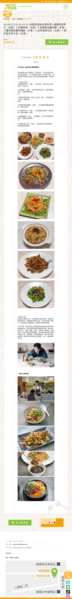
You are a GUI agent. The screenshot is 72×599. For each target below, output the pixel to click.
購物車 (64, 1)
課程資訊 (20, 19)
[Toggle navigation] (65, 6)
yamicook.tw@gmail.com (20, 543)
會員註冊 (50, 1)
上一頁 (52, 522)
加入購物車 (56, 41)
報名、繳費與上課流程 (12, 557)
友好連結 (8, 552)
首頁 (42, 1)
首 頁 (13, 19)
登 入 (55, 1)
